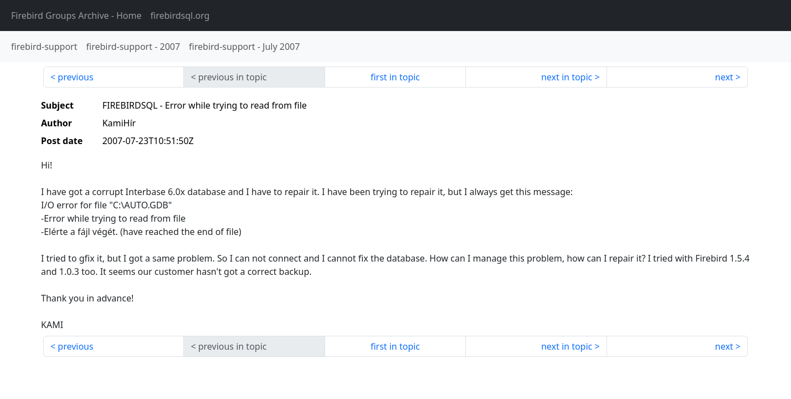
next (724, 77)
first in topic (395, 77)
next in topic (566, 77)
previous (75, 77)
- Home (76, 15)
